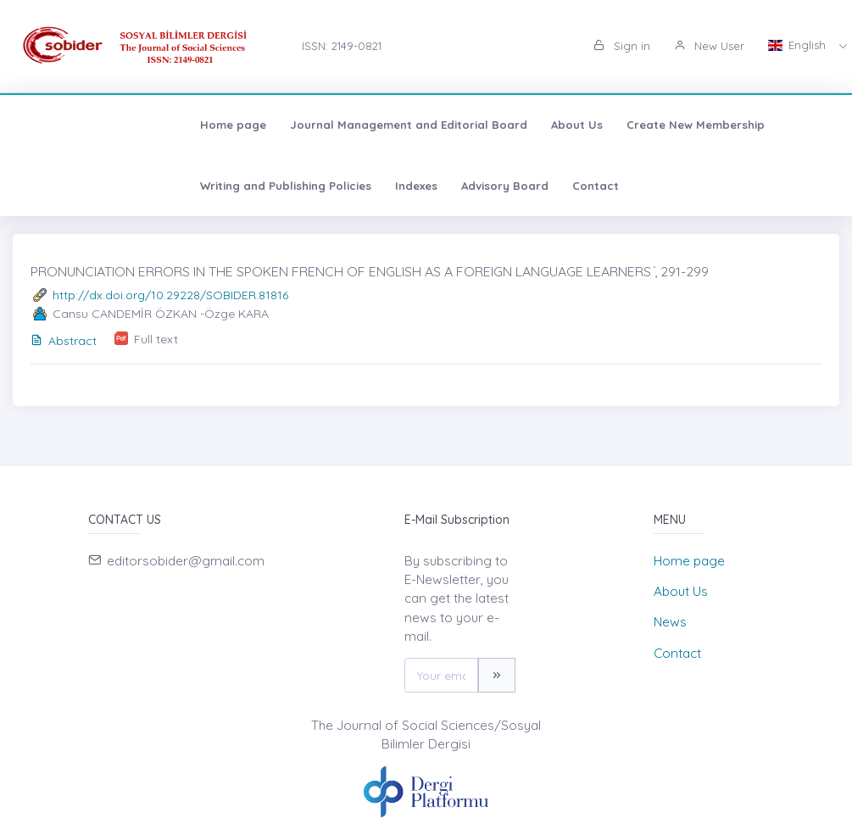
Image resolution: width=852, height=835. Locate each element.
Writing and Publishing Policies (706, 124)
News (670, 622)
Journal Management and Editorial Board (240, 124)
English (798, 45)
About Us (409, 124)
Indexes (53, 185)
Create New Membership (528, 124)
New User (709, 46)
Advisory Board (142, 185)
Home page (65, 124)
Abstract (64, 340)
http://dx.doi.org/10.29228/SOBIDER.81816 (170, 295)
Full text (156, 339)
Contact (232, 185)
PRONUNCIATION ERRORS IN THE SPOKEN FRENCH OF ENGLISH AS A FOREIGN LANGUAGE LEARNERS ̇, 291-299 (370, 271)
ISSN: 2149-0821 (341, 46)
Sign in (621, 46)
